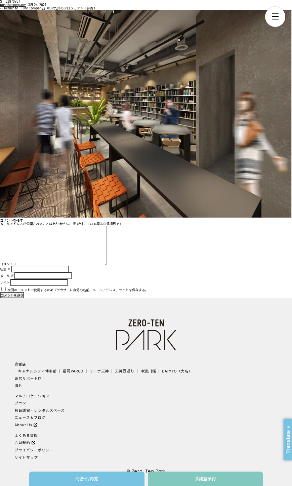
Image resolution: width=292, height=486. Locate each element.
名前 (5, 269)
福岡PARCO (72, 370)
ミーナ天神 (98, 370)
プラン (20, 402)
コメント (8, 264)
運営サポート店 (27, 378)
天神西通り (123, 370)
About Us (23, 423)
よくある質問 (26, 434)
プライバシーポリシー (33, 448)
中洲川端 (147, 370)
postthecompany (13, 4)
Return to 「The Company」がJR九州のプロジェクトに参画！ (48, 8)
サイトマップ (26, 455)
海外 (18, 385)
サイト (5, 282)
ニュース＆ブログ (29, 416)
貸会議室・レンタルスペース (39, 409)
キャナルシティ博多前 (37, 370)
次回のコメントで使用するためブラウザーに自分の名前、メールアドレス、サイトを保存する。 (77, 290)
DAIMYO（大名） (176, 370)
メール (7, 275)
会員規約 (22, 441)
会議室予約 (205, 478)
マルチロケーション (31, 395)
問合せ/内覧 (86, 478)
